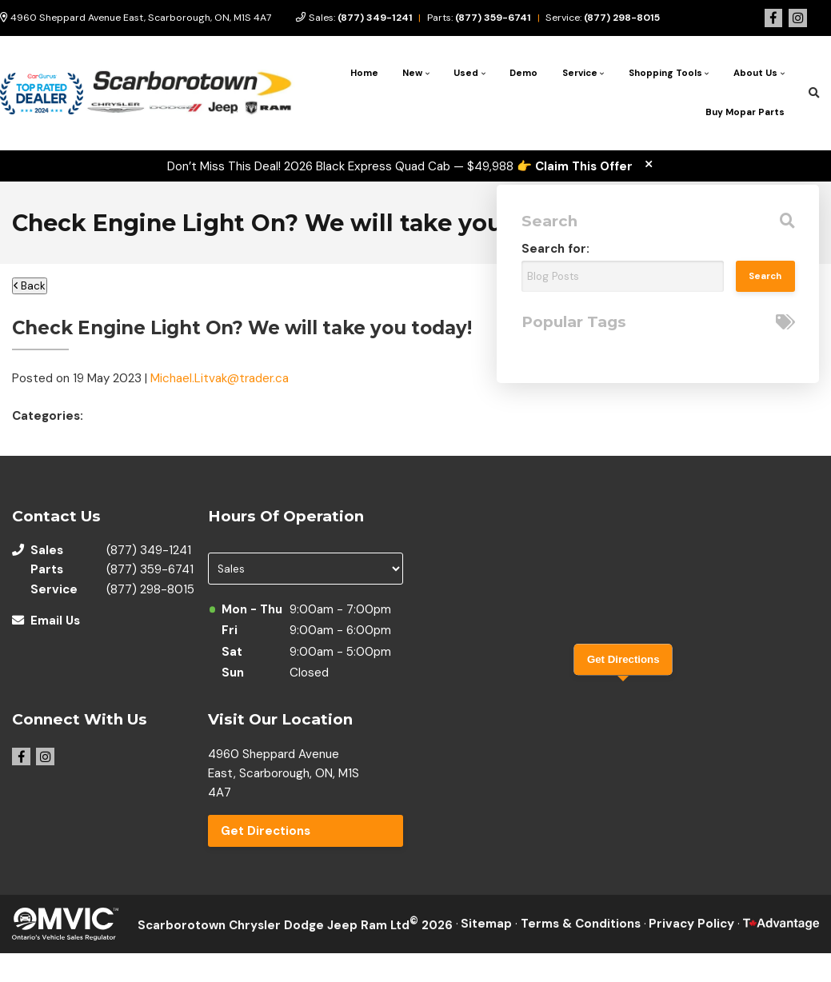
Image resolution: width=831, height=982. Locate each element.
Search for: (555, 249)
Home (364, 73)
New (412, 73)
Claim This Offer (584, 166)
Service (579, 73)
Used (465, 73)
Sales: (361, 18)
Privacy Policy (691, 924)
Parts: (479, 18)
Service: (602, 18)
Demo (523, 73)
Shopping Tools (665, 73)
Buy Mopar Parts (745, 112)
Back (30, 286)
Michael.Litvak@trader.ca (219, 378)
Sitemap (486, 924)
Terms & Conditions (581, 924)
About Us (755, 73)
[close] (648, 164)
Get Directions (265, 831)
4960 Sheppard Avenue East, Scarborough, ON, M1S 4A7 (136, 18)
